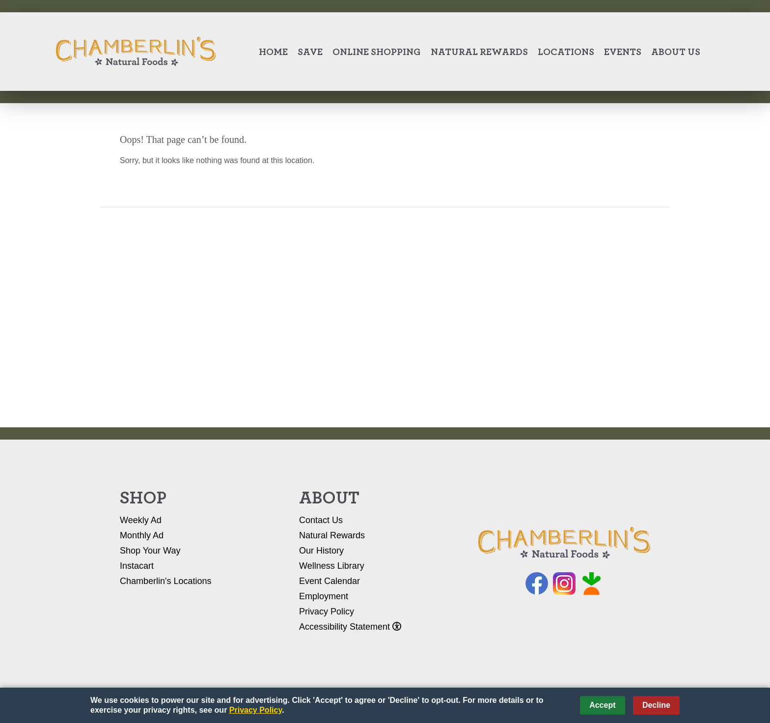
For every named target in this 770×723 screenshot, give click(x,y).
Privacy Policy (326, 611)
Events (622, 51)
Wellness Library (331, 566)
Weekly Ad (141, 520)
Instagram (564, 583)
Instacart (137, 566)
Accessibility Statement (350, 627)
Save (310, 51)
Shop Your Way (150, 551)
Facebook (536, 583)
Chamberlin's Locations (166, 581)
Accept (602, 705)
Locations (566, 51)
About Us (675, 51)
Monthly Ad (142, 535)
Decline (656, 705)
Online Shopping (376, 51)
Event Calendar (329, 581)
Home (273, 51)
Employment (323, 596)
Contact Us (321, 520)
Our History (321, 551)
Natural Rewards (479, 51)
